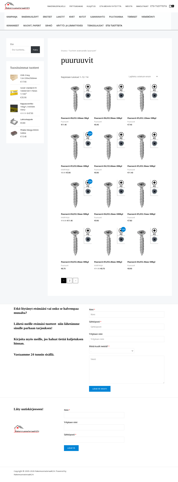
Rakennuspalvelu (57, 6)
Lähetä (71, 448)
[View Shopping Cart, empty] (171, 6)
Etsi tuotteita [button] (158, 6)
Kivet (71, 16)
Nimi (92, 309)
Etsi (12, 44)
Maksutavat (142, 6)
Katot (82, 16)
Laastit (60, 16)
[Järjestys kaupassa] (142, 76)
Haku (35, 49)
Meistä (129, 6)
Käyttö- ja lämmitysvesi (69, 25)
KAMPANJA (12, 16)
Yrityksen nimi (95, 334)
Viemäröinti (147, 16)
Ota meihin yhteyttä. (111, 6)
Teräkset (132, 16)
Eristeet (47, 16)
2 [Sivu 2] (69, 280)
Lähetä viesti (100, 389)
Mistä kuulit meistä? (99, 346)
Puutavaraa (116, 16)
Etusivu (64, 50)
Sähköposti (95, 321)
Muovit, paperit (32, 25)
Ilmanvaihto (97, 16)
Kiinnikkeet (13, 25)
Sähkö (48, 25)
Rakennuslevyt (30, 16)
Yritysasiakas (76, 6)
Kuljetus (91, 6)
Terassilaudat (95, 25)
